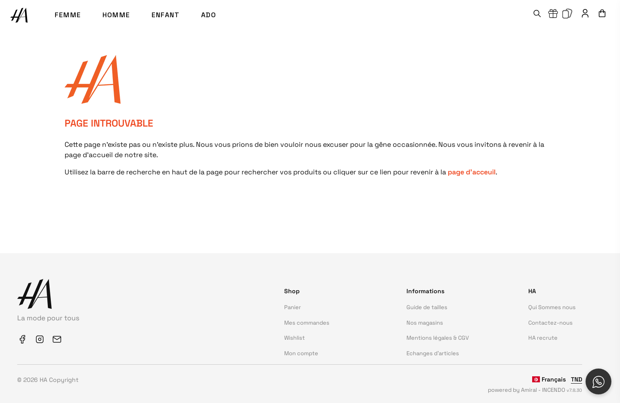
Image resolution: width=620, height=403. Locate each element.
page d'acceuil (472, 172)
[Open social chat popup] (598, 381)
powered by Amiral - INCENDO (535, 390)
